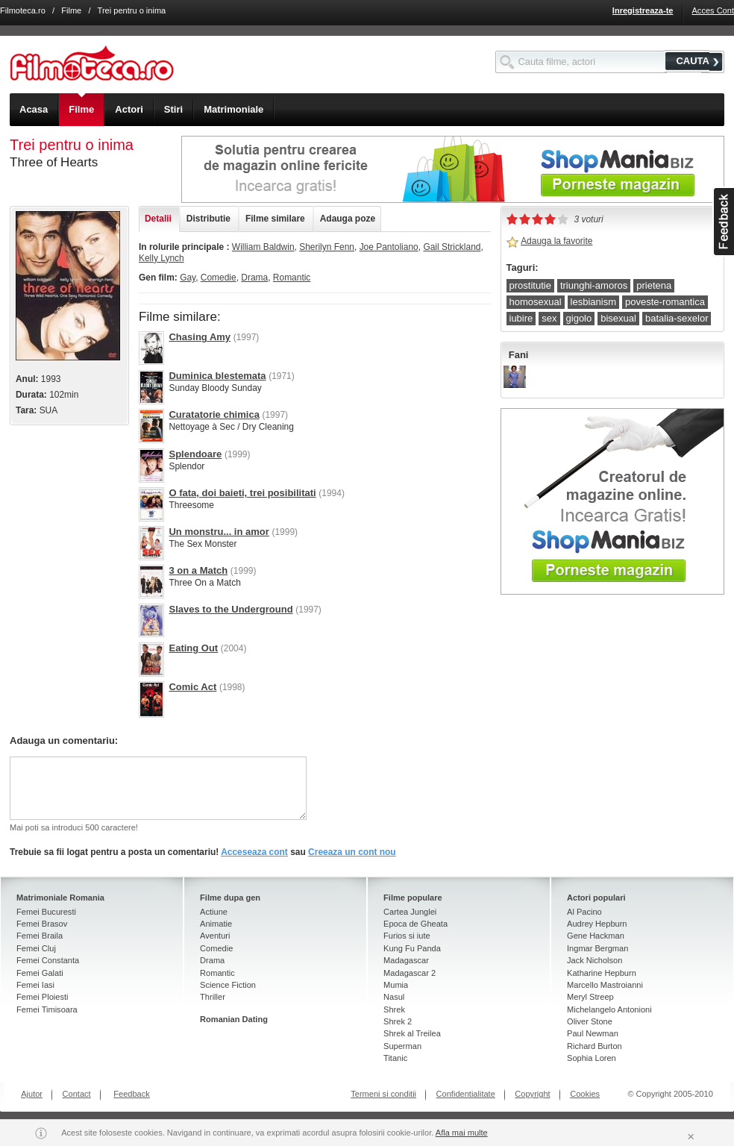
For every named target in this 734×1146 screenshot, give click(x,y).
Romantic (292, 277)
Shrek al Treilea (412, 1033)
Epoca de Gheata (415, 923)
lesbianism (593, 301)
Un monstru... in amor (219, 531)
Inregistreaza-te (643, 10)
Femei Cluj (36, 948)
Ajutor (32, 1093)
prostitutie (530, 285)
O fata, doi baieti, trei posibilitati (242, 492)
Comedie (218, 277)
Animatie (216, 923)
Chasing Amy (199, 336)
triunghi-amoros (593, 285)
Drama (254, 277)
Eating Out (193, 648)
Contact (77, 1093)
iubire (521, 318)
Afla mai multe (462, 1132)
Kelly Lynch (161, 258)
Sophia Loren (591, 1057)
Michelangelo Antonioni (609, 1009)
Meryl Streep (590, 996)
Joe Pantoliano (389, 247)
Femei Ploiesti (42, 996)
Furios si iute (406, 935)
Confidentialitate (465, 1093)
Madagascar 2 (409, 972)
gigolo (579, 318)
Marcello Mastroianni (605, 984)
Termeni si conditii (383, 1093)
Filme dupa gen (230, 897)
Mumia (395, 984)
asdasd (723, 222)
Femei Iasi (35, 984)
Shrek (394, 1009)
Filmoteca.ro (23, 10)
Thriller (212, 996)
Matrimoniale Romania (60, 897)
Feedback (131, 1093)
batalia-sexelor (677, 318)
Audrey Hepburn (597, 923)
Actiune (214, 911)
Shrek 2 (397, 1021)
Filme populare (412, 897)
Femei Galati (39, 972)
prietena (653, 285)
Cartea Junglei (409, 911)
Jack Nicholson (594, 960)
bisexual (618, 318)
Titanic (395, 1057)
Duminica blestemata (217, 375)
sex (549, 318)
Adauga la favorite (556, 241)
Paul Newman (592, 1033)
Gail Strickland (451, 247)
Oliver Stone (589, 1021)
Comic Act (192, 686)
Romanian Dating (234, 1019)
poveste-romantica (665, 301)
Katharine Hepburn (601, 972)
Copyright (532, 1093)
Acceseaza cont (254, 852)
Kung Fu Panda (412, 948)
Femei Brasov (41, 923)
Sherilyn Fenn (326, 247)
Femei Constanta (47, 960)
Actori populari (596, 897)
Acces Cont (712, 10)
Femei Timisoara (47, 1009)
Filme (71, 10)
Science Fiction (228, 984)
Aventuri (215, 935)
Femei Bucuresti (46, 911)
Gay (187, 277)
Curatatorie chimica (214, 414)
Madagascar (406, 960)
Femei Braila (39, 935)
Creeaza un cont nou (352, 852)
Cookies (585, 1093)
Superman (402, 1046)
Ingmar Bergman (597, 948)
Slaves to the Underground (230, 609)
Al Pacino (584, 911)
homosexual (535, 301)
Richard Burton (594, 1046)
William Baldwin (263, 247)
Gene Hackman (595, 935)
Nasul (393, 996)
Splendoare (195, 454)
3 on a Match (198, 570)
